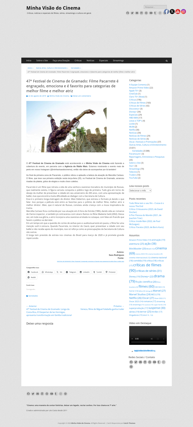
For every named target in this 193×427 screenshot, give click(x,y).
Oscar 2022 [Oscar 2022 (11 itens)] (160, 298)
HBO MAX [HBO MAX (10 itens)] (160, 287)
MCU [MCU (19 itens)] (155, 294)
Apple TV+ (134, 90)
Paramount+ (135, 153)
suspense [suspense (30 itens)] (156, 308)
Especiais (103, 60)
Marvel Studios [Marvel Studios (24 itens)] (140, 294)
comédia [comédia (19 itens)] (139, 260)
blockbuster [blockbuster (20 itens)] (137, 248)
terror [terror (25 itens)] (145, 311)
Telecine (133, 171)
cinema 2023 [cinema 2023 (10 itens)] (141, 254)
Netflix (132, 129)
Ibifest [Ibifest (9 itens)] (142, 291)
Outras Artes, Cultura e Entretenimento (52, 68)
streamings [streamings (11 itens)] (138, 304)
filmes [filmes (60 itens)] (146, 286)
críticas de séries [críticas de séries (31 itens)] (149, 271)
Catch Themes (129, 423)
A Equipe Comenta (138, 84)
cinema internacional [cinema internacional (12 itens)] (139, 257)
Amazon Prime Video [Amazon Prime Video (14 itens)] (140, 240)
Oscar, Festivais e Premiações (143, 141)
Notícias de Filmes (137, 135)
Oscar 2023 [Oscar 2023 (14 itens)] (136, 301)
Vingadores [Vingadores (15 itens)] (136, 315)
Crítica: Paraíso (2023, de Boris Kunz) (146, 227)
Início (28, 60)
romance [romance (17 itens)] (149, 301)
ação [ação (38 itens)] (150, 244)
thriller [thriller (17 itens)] (157, 311)
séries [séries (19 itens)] (134, 311)
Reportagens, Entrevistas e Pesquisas (147, 156)
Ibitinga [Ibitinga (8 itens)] (149, 291)
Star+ (131, 165)
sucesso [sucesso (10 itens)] (149, 305)
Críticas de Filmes (137, 102)
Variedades (76, 68)
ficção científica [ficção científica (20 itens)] (146, 281)
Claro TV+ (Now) (136, 96)
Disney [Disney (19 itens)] (134, 276)
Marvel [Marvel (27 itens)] (159, 290)
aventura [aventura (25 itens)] (136, 243)
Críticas (78, 60)
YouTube (133, 177)
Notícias (90, 60)
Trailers (132, 174)
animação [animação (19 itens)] (158, 239)
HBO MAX (133, 117)
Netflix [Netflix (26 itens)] (135, 298)
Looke (132, 123)
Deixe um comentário (82, 96)
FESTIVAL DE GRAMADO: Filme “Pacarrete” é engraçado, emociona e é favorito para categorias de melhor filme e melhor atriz (90, 261)
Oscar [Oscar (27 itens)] (148, 298)
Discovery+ (134, 108)
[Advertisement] (96, 38)
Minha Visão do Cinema (53, 8)
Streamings (118, 60)
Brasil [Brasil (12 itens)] (150, 249)
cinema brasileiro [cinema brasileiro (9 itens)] (155, 254)
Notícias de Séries (137, 138)
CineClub (133, 93)
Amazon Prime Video (139, 87)
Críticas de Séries (137, 105)
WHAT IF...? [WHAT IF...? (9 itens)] (148, 315)
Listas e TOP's (135, 120)
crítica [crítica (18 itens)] (152, 260)
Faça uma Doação (61, 60)
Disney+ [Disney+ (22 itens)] (147, 276)
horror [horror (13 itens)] (133, 291)
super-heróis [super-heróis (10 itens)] (160, 305)
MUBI (131, 126)
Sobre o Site (42, 60)
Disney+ (133, 111)
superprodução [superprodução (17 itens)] (138, 308)
